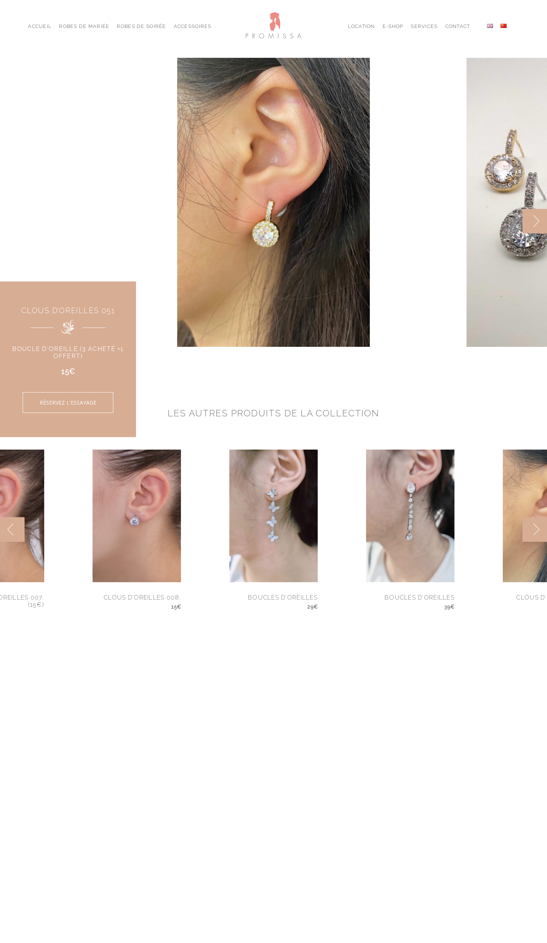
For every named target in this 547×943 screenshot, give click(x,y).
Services (424, 26)
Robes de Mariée (84, 26)
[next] (534, 221)
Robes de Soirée (141, 26)
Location (361, 26)
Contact (457, 26)
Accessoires (193, 26)
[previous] (12, 529)
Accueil (39, 26)
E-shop (393, 26)
